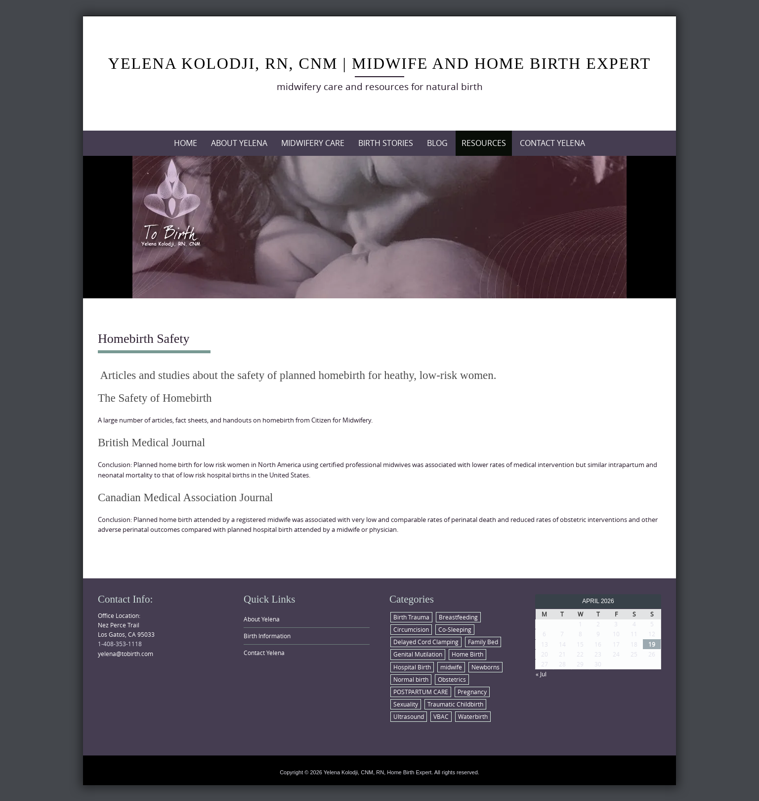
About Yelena (239, 143)
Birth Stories (385, 143)
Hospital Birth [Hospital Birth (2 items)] (412, 667)
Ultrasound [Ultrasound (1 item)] (408, 716)
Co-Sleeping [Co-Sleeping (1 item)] (454, 629)
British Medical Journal (151, 442)
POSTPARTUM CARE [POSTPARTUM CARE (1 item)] (420, 692)
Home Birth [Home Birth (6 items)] (467, 654)
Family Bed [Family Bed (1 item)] (483, 642)
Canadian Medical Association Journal (185, 497)
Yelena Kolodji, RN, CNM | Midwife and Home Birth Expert (379, 63)
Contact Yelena (552, 143)
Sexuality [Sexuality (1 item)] (405, 704)
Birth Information (267, 636)
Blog (437, 143)
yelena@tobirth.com (125, 654)
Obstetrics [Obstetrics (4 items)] (452, 679)
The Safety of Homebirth (155, 398)
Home (185, 143)
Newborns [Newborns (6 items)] (485, 667)
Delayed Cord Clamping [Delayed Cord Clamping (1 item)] (426, 642)
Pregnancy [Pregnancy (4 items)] (472, 692)
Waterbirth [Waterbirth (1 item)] (473, 716)
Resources (484, 143)
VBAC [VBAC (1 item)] (441, 716)
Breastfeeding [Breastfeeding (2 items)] (458, 617)
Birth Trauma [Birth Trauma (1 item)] (411, 617)
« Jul (541, 674)
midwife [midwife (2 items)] (451, 667)
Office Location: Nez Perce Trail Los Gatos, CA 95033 (126, 625)
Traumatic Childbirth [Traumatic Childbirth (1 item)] (455, 704)
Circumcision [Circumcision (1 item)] (411, 629)
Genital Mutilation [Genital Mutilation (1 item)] (417, 654)
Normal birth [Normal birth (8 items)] (410, 679)
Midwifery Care (312, 143)
